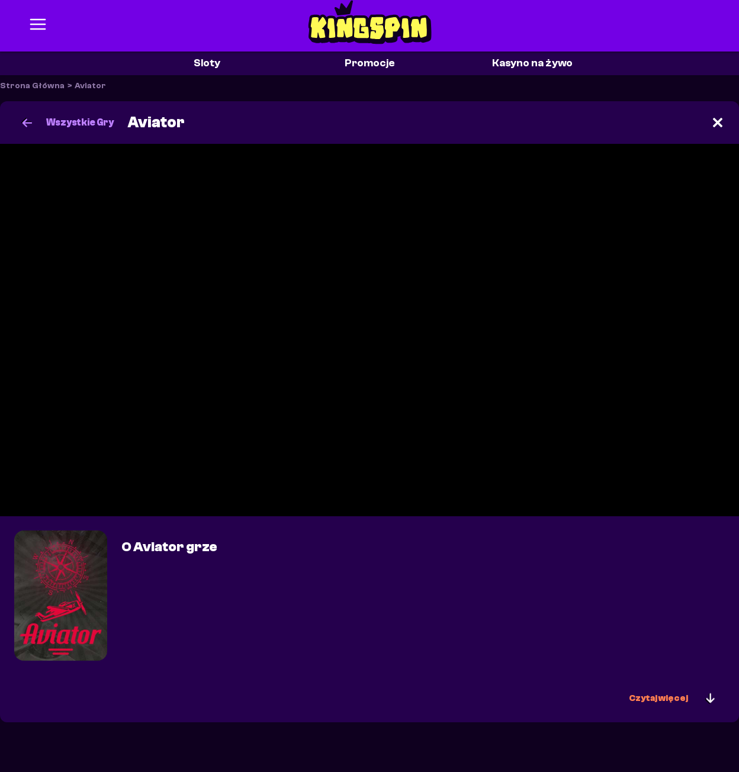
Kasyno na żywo (532, 63)
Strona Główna (32, 86)
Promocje (370, 63)
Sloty (207, 63)
